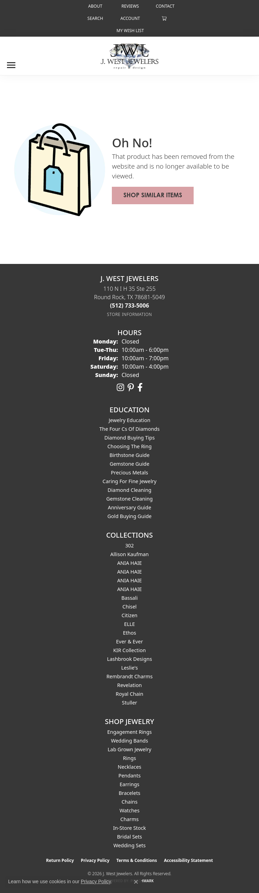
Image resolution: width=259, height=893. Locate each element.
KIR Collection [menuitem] (129, 650)
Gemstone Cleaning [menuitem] (129, 498)
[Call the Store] (129, 305)
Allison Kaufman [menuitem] (129, 554)
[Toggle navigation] (11, 62)
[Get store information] (129, 314)
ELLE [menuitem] (129, 624)
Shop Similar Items (152, 195)
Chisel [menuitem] (129, 606)
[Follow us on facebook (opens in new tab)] (140, 387)
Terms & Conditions (136, 860)
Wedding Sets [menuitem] (129, 845)
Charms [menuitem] (129, 819)
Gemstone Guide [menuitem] (130, 463)
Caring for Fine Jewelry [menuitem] (129, 481)
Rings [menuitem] (129, 758)
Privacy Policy (95, 860)
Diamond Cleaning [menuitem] (129, 490)
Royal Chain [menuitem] (129, 694)
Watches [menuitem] (129, 810)
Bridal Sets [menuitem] (129, 836)
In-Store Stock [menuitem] (129, 828)
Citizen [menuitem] (130, 615)
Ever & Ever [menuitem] (129, 641)
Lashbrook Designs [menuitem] (129, 659)
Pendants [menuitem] (129, 775)
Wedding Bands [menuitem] (129, 740)
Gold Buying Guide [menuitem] (129, 516)
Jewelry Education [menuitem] (129, 420)
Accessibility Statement (188, 860)
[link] (94, 6)
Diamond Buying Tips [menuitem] (129, 437)
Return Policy (60, 860)
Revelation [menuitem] (129, 685)
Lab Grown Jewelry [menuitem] (129, 749)
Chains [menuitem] (130, 801)
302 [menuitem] (129, 545)
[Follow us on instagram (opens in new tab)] (120, 387)
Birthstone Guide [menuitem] (129, 455)
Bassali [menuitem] (129, 598)
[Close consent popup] (136, 882)
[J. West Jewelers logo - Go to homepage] (129, 55)
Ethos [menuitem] (129, 632)
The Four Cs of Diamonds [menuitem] (129, 429)
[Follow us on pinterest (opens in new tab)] (131, 387)
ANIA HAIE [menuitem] (129, 563)
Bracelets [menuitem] (129, 793)
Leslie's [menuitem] (129, 667)
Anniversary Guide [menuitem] (129, 507)
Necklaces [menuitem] (129, 766)
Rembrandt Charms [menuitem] (129, 676)
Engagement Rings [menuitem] (129, 732)
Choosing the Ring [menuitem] (129, 446)
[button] (94, 18)
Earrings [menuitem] (129, 784)
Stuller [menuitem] (129, 702)
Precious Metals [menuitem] (129, 472)
